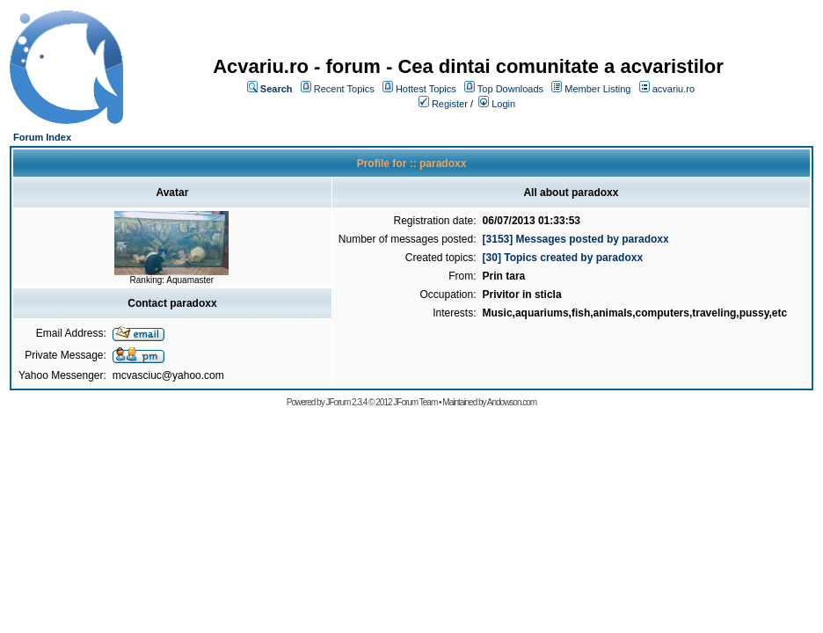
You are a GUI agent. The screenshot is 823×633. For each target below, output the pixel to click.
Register (450, 103)
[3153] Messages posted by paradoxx (576, 239)
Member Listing (597, 89)
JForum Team (415, 402)
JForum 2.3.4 (346, 402)
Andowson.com (511, 402)
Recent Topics (344, 89)
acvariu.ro (673, 89)
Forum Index (42, 137)
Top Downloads (510, 89)
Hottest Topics (426, 89)
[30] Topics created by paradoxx (563, 257)
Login (503, 103)
